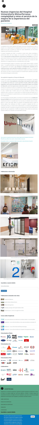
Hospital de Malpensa (9, 299)
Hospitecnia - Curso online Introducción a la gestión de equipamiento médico (20, 329)
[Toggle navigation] (3, 1)
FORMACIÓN (3, 407)
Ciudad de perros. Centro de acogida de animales (14, 310)
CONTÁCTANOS (4, 409)
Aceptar (32, 416)
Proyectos (3, 27)
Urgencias (3, 30)
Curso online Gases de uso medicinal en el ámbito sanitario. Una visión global (20, 319)
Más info (20, 423)
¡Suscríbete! (4, 290)
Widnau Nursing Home (9, 304)
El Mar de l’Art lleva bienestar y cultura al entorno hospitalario (19, 215)
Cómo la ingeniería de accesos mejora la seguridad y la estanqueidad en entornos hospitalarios (20, 278)
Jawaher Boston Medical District (11, 302)
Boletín (13, 283)
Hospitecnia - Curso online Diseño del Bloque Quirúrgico (16, 326)
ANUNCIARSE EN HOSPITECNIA (7, 404)
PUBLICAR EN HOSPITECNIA (6, 401)
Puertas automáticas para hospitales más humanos (19, 257)
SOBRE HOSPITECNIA (5, 399)
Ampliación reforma (5, 29)
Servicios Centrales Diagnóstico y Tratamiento (9, 32)
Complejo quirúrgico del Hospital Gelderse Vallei (14, 307)
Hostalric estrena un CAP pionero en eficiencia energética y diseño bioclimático (19, 193)
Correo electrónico (5, 286)
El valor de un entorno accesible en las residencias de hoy (19, 236)
